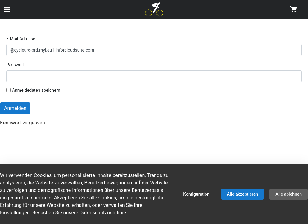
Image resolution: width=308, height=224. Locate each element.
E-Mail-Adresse (20, 38)
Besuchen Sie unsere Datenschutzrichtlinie (79, 213)
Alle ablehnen (288, 194)
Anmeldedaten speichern (33, 90)
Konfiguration (196, 194)
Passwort (15, 64)
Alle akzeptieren (242, 194)
